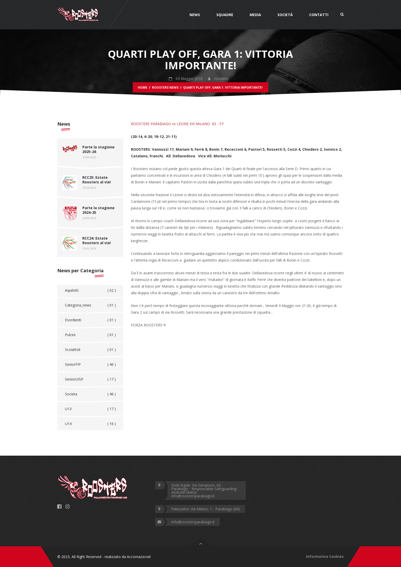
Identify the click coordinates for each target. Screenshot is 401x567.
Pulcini (90, 334)
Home (142, 87)
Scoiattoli (90, 349)
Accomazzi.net (139, 556)
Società (285, 14)
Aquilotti (90, 290)
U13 (90, 408)
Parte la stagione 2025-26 (98, 149)
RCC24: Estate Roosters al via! (96, 240)
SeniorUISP (90, 379)
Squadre (224, 14)
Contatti (318, 14)
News (195, 14)
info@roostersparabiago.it (193, 521)
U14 (90, 423)
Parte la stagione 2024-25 (98, 210)
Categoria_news (90, 305)
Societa (90, 394)
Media (255, 14)
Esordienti (90, 320)
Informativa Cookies (325, 556)
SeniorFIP (90, 364)
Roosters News (165, 87)
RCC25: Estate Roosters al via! (96, 179)
